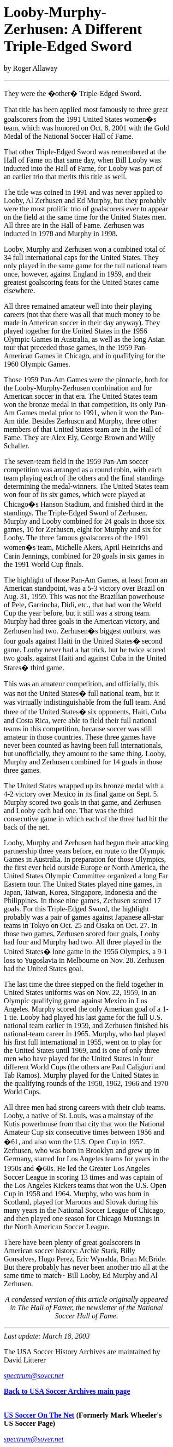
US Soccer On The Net (39, 1415)
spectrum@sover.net (34, 1375)
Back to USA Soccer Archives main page (67, 1391)
